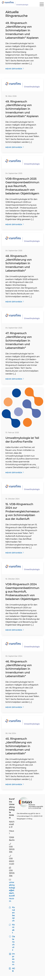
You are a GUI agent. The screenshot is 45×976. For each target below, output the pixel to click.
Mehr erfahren (13, 69)
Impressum (13, 959)
